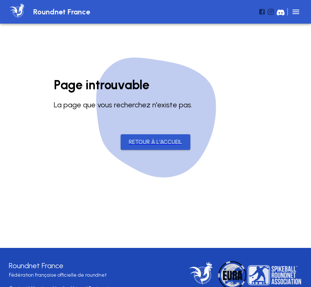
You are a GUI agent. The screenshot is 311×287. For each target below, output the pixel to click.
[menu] (296, 12)
